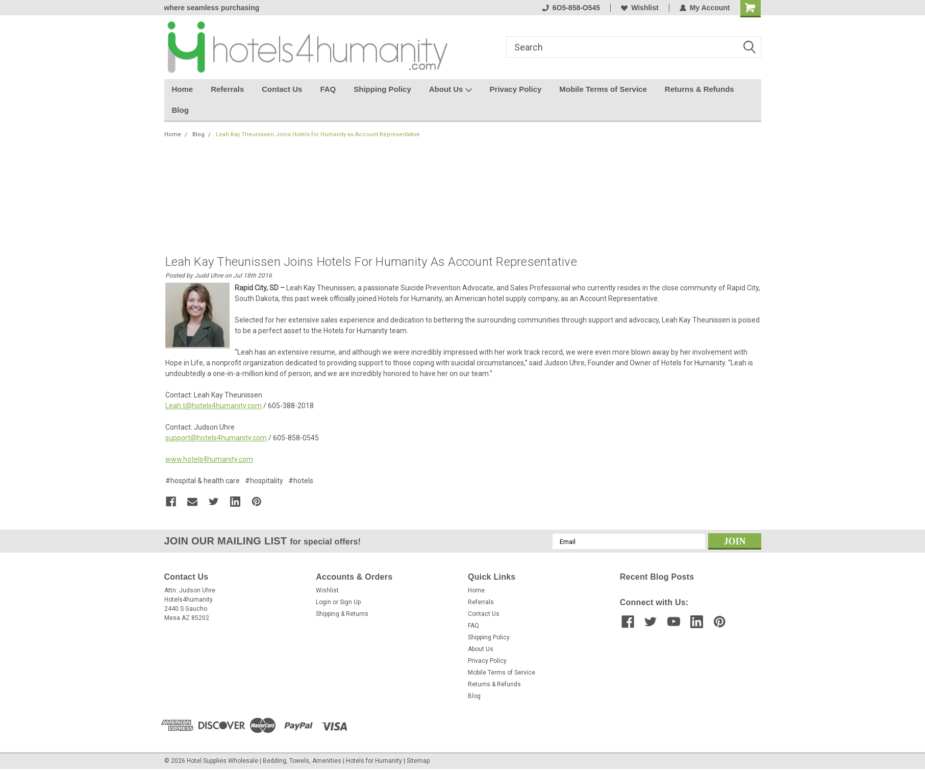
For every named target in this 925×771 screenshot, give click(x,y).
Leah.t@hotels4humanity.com (213, 406)
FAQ (328, 89)
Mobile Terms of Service (602, 89)
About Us (450, 90)
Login (323, 602)
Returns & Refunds (699, 89)
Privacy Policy (516, 89)
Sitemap (418, 760)
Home (182, 89)
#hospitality (264, 481)
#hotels (300, 481)
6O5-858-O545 (571, 8)
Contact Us (282, 89)
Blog (180, 110)
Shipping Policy (382, 89)
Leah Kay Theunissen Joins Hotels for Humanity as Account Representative (318, 134)
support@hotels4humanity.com (216, 438)
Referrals (227, 89)
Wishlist (640, 8)
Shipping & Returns (342, 613)
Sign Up (350, 602)
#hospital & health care (202, 481)
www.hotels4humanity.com (209, 459)
